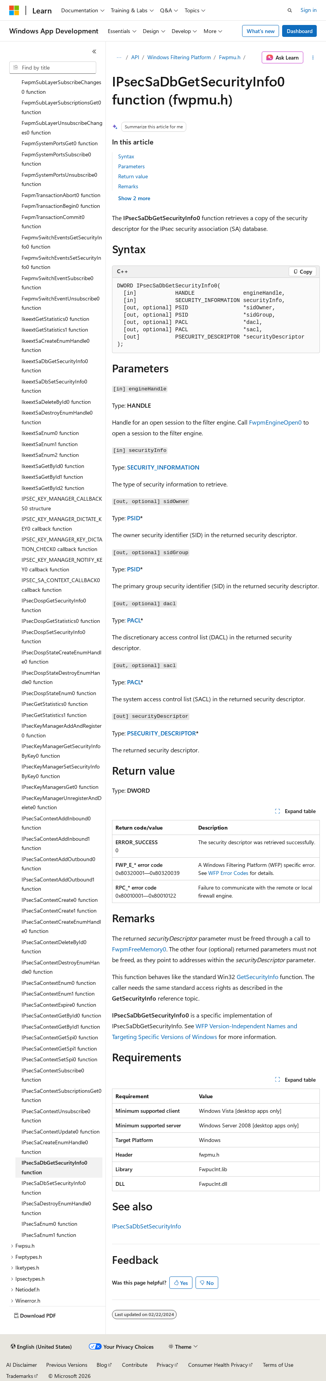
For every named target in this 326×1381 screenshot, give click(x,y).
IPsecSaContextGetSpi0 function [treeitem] (60, 1037)
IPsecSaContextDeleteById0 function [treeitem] (54, 946)
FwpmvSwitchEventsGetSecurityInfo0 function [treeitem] (62, 242)
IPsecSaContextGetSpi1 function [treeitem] (59, 1048)
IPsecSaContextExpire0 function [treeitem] (59, 1004)
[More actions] (313, 57)
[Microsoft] (14, 10)
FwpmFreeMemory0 (139, 949)
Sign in (309, 9)
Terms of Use (278, 1364)
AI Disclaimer (21, 1364)
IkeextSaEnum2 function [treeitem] (50, 454)
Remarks (128, 186)
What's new (261, 31)
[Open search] (290, 10)
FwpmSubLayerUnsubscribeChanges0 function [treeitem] (62, 127)
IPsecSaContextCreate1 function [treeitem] (59, 910)
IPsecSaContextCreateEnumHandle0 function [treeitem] (61, 926)
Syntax (126, 156)
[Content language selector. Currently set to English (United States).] (41, 1347)
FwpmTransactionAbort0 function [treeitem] (61, 195)
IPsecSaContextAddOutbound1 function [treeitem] (58, 884)
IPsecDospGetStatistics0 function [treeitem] (61, 620)
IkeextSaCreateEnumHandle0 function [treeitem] (56, 345)
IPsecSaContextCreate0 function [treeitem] (60, 899)
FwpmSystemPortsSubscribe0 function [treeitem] (56, 159)
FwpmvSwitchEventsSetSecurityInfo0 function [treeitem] (61, 262)
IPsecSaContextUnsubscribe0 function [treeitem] (56, 1115)
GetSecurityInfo (257, 977)
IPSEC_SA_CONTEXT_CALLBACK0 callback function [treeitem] (61, 584)
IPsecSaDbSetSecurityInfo (146, 1226)
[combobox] (52, 67)
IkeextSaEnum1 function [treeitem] (50, 444)
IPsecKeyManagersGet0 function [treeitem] (60, 786)
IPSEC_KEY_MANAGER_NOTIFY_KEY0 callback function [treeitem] (62, 564)
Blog (102, 1364)
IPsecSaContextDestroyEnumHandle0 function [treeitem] (61, 967)
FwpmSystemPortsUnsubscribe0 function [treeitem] (59, 179)
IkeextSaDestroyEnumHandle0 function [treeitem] (57, 417)
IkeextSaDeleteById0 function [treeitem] (56, 401)
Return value (133, 176)
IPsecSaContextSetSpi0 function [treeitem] (59, 1059)
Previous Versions (66, 1364)
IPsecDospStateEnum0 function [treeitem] (59, 693)
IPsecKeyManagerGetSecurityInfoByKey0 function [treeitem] (61, 750)
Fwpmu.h (230, 57)
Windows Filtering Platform (179, 57)
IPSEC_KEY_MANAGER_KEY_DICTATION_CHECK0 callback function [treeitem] (62, 544)
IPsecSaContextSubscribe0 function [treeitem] (53, 1075)
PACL (133, 620)
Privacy (165, 1364)
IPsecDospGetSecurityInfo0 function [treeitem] (54, 605)
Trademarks (19, 1375)
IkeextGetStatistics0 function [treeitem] (55, 318)
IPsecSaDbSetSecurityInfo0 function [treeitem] (54, 1187)
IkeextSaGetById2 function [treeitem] (53, 487)
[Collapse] (94, 51)
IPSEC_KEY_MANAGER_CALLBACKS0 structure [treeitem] (62, 503)
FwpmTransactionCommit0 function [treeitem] (53, 221)
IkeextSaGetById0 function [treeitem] (53, 466)
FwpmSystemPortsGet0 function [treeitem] (60, 143)
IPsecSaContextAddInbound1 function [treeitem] (56, 843)
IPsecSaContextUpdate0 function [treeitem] (61, 1131)
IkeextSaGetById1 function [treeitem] (52, 476)
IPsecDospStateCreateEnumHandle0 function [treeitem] (61, 657)
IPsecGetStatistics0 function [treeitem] (55, 703)
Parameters (131, 166)
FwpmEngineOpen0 (275, 422)
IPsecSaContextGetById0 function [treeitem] (61, 1015)
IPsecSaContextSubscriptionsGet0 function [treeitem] (62, 1095)
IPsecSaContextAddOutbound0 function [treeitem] (58, 863)
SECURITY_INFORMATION (163, 467)
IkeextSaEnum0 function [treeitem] (50, 433)
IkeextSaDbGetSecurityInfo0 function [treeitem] (55, 365)
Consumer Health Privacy (218, 1364)
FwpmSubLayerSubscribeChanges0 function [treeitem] (61, 86)
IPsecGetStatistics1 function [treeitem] (54, 715)
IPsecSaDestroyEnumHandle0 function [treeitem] (56, 1208)
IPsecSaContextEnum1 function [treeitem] (58, 993)
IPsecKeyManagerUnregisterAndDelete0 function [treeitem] (62, 802)
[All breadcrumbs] (118, 57)
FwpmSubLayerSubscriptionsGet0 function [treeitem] (61, 107)
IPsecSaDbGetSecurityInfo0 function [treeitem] (54, 1167)
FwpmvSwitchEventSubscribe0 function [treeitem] (58, 282)
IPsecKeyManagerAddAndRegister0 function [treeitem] (62, 730)
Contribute (134, 1364)
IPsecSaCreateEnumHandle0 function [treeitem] (55, 1147)
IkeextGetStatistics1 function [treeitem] (55, 329)
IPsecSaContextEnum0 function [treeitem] (59, 982)
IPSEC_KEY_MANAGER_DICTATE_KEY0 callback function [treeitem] (62, 523)
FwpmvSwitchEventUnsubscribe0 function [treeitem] (61, 303)
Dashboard (300, 31)
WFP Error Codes (228, 872)
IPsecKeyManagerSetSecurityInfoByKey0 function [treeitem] (61, 771)
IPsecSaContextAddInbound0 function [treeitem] (56, 823)
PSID (133, 518)
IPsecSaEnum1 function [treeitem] (49, 1234)
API (135, 57)
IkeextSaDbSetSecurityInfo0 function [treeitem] (54, 386)
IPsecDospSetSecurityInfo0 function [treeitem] (53, 636)
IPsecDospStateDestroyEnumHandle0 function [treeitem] (61, 677)
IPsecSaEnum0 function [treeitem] (49, 1223)
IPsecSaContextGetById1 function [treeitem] (61, 1026)
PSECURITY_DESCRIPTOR (161, 733)
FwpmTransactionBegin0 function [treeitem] (61, 205)
